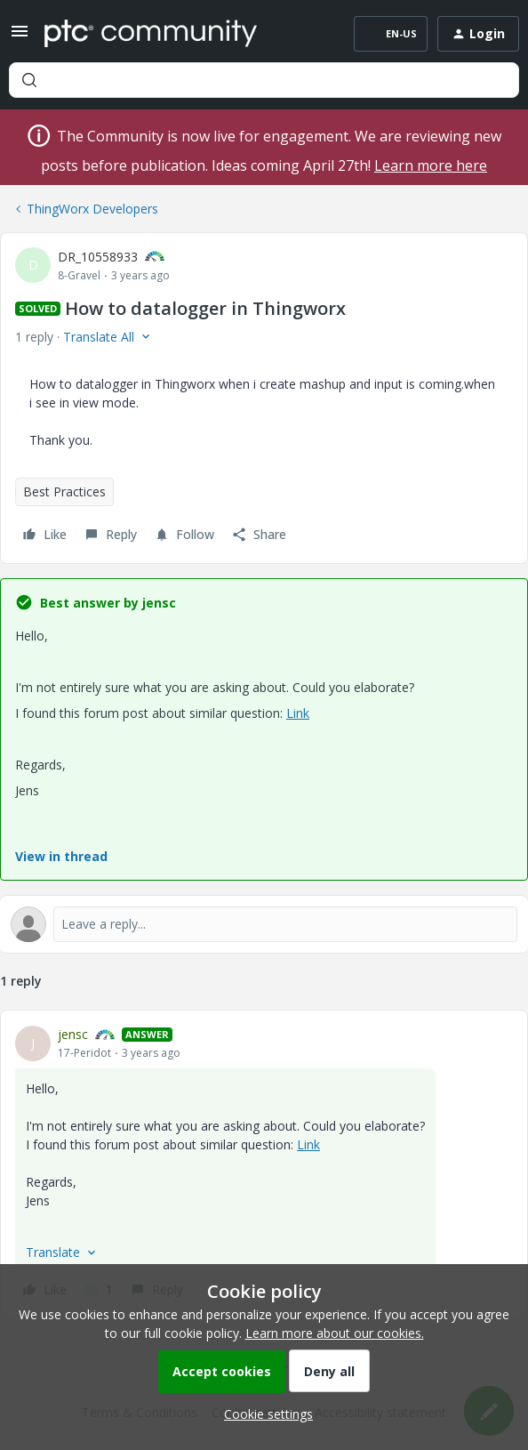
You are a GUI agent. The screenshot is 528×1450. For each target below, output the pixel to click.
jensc (73, 1034)
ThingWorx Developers (92, 208)
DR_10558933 (98, 256)
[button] (19, 36)
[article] (264, 1164)
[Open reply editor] (264, 924)
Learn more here (430, 165)
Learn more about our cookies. (334, 1333)
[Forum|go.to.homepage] (150, 34)
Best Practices (64, 491)
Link (297, 713)
